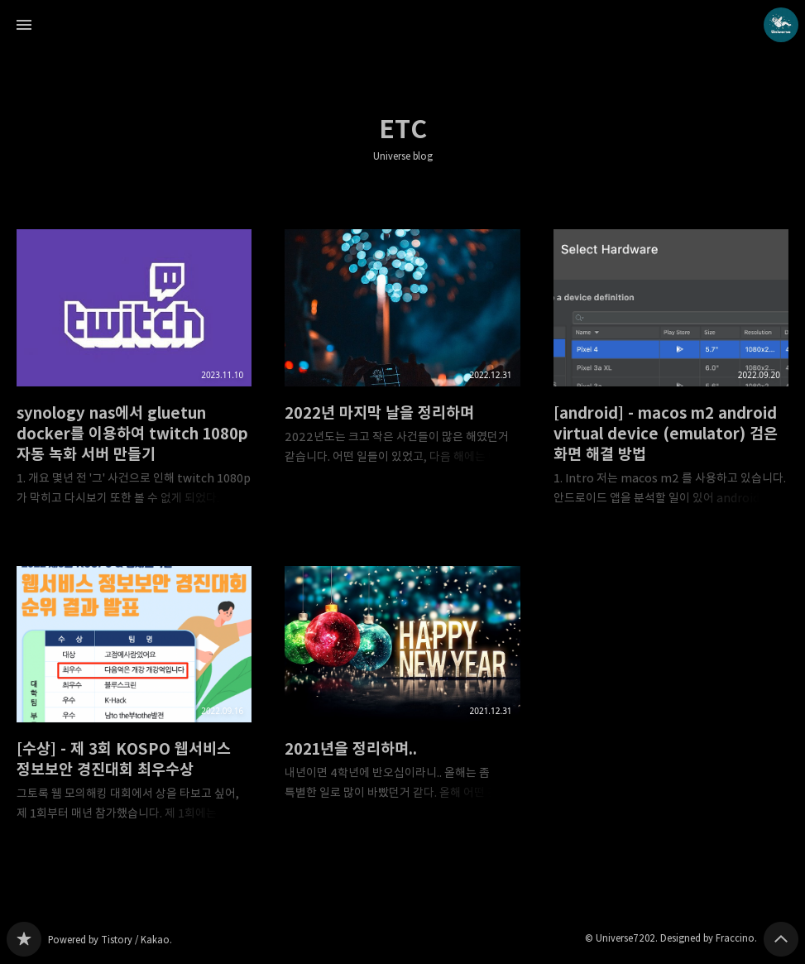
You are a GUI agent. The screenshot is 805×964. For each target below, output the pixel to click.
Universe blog (403, 156)
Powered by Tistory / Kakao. (110, 939)
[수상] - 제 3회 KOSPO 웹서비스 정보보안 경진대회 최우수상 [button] (134, 707)
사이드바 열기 (24, 25)
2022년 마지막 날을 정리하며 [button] (402, 360)
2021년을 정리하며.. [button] (402, 697)
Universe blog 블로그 (24, 939)
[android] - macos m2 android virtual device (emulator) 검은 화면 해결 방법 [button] (671, 381)
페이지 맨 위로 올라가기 (781, 939)
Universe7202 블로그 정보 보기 (781, 25)
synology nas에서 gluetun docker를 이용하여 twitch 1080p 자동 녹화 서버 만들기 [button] (134, 381)
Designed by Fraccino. (708, 938)
